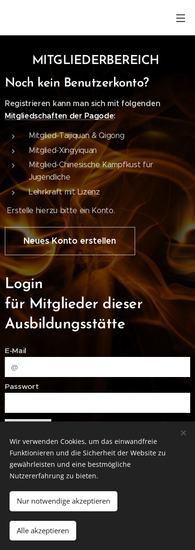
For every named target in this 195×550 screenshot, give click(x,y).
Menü (180, 18)
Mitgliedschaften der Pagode (59, 116)
